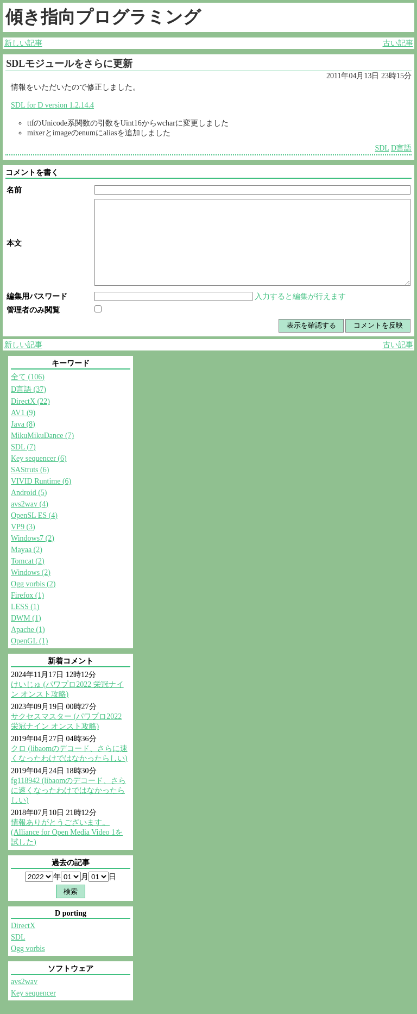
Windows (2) (30, 572)
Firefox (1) (27, 595)
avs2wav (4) (29, 504)
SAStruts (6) (30, 470)
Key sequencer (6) (39, 458)
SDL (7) (23, 447)
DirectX (23, 926)
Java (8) (23, 424)
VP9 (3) (23, 527)
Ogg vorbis (28, 948)
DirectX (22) (30, 401)
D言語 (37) (28, 389)
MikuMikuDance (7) (42, 435)
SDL (382, 148)
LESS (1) (25, 607)
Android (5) (29, 493)
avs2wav (24, 982)
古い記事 (398, 43)
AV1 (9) (23, 413)
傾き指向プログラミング (103, 17)
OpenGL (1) (29, 641)
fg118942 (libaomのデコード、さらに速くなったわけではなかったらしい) (68, 790)
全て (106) (28, 377)
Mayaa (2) (26, 550)
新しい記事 (23, 43)
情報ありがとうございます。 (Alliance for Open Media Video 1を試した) (67, 832)
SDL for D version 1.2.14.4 (52, 105)
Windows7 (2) (32, 538)
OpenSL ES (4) (34, 515)
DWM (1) (26, 618)
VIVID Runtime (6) (41, 481)
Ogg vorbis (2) (33, 584)
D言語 (401, 148)
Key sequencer (33, 993)
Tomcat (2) (28, 561)
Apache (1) (28, 629)
